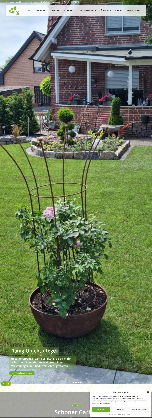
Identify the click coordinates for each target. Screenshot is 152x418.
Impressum (129, 414)
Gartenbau (42, 10)
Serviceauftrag (133, 10)
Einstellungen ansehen (139, 409)
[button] (148, 392)
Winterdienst (69, 10)
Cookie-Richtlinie (112, 414)
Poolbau (55, 10)
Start (29, 10)
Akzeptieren (101, 409)
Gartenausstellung (88, 10)
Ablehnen (120, 409)
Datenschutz (121, 414)
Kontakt (119, 10)
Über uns (106, 10)
